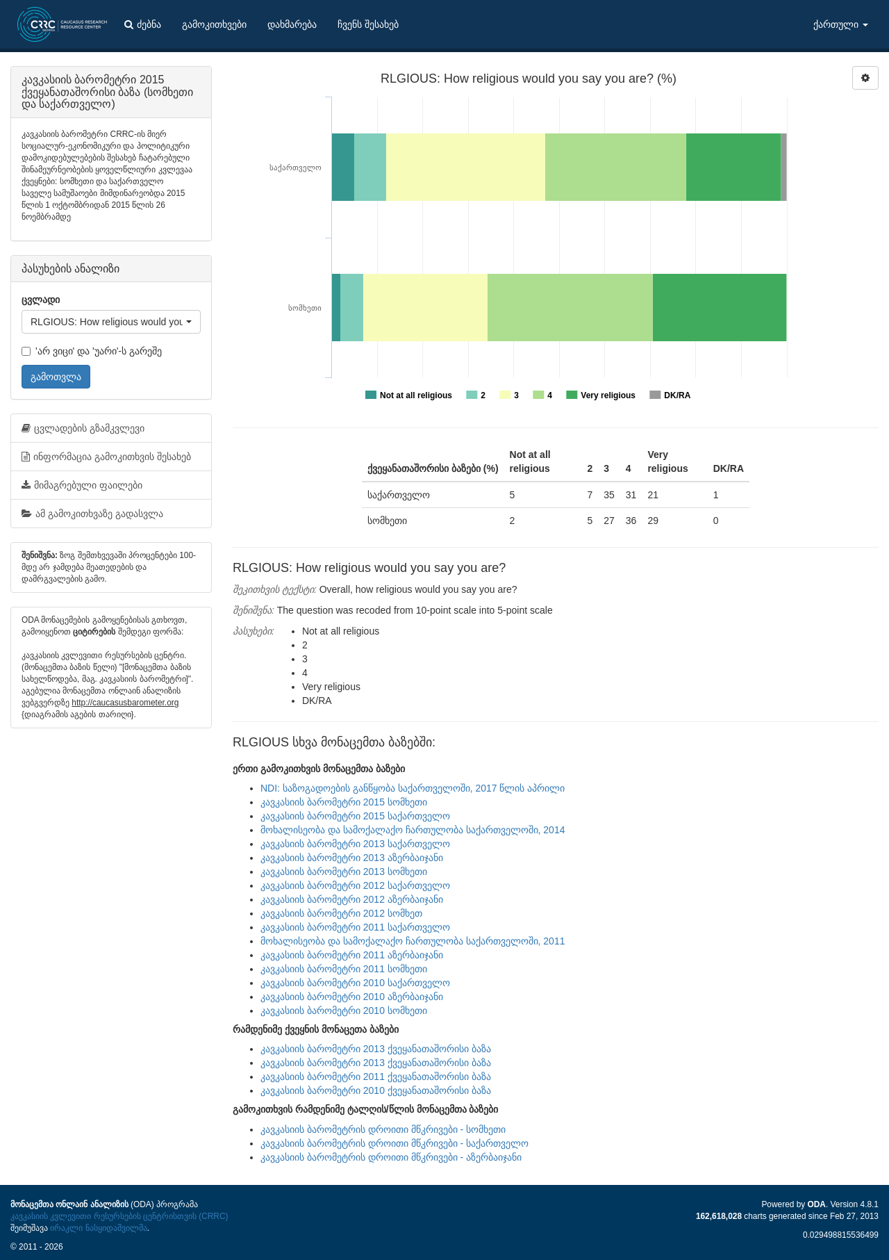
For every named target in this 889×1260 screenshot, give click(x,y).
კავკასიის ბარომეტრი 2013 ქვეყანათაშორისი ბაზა (375, 1048)
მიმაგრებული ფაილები (82, 485)
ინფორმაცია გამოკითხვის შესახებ (106, 456)
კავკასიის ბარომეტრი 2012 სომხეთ (341, 913)
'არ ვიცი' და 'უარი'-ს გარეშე (92, 351)
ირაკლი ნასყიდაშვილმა (98, 1228)
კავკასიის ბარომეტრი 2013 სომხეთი (343, 871)
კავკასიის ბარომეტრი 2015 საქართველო (355, 815)
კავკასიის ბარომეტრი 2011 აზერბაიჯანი (351, 954)
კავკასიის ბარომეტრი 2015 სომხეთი (343, 802)
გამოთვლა (56, 376)
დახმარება (292, 24)
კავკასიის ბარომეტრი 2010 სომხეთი (343, 1010)
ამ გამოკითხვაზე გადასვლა (92, 513)
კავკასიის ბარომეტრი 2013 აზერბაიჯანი (351, 857)
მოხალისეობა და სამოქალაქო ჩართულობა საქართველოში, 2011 (412, 941)
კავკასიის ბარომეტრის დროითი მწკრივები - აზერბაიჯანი (391, 1157)
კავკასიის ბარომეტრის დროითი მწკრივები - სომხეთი (383, 1129)
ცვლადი (41, 299)
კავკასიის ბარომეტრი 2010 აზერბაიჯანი (351, 996)
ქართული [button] (840, 24)
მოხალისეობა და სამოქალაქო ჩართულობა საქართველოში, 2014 (412, 829)
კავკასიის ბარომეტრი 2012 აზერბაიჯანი (351, 899)
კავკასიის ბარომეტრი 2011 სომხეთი (343, 968)
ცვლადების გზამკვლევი (83, 428)
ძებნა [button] (142, 24)
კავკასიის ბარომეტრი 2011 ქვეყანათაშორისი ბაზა (375, 1076)
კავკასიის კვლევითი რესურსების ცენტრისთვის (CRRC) (119, 1216)
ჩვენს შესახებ (368, 24)
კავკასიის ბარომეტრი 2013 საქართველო (355, 843)
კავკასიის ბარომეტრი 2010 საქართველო (355, 982)
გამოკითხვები (214, 24)
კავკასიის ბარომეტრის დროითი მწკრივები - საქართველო (394, 1143)
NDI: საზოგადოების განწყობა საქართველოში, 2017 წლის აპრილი (412, 788)
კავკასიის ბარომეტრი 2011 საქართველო (355, 927)
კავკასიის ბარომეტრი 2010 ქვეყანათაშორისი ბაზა (375, 1090)
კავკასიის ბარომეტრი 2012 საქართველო (355, 885)
